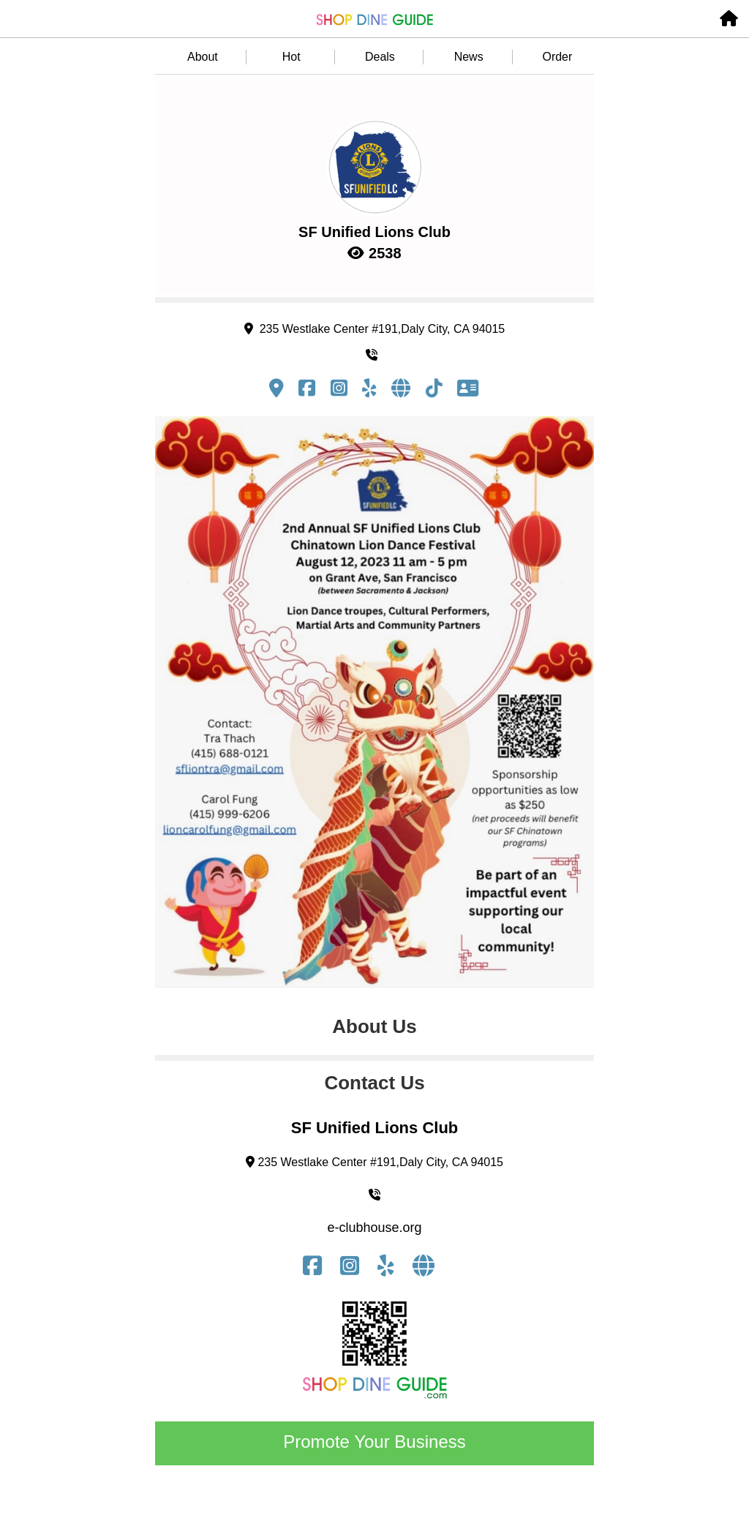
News (468, 56)
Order (557, 56)
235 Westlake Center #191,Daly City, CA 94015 (374, 329)
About (202, 56)
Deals (380, 56)
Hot (291, 56)
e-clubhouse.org (374, 1227)
